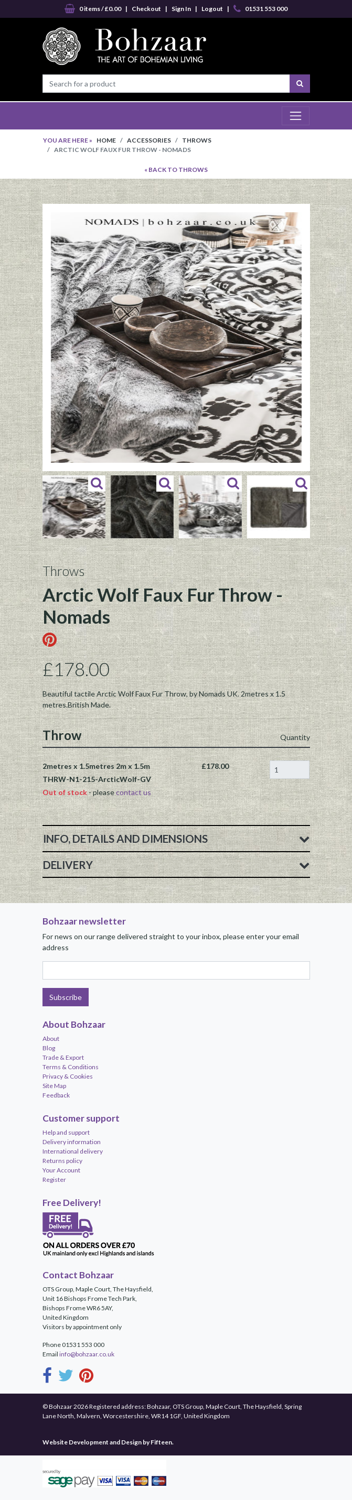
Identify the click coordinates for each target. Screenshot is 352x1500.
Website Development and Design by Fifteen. (108, 1442)
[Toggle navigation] (295, 115)
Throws (196, 140)
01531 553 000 (260, 9)
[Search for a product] (166, 83)
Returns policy (62, 1161)
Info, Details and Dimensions (176, 838)
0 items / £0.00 (93, 9)
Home (106, 140)
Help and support (66, 1132)
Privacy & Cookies (67, 1076)
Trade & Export (63, 1057)
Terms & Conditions (70, 1067)
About (50, 1038)
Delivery (176, 864)
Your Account (61, 1170)
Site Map (54, 1086)
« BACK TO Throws (176, 169)
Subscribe (65, 997)
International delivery (72, 1151)
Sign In (181, 9)
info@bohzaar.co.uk (86, 1354)
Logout (212, 9)
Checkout (146, 9)
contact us (133, 792)
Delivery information (71, 1142)
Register (54, 1179)
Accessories (149, 140)
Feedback (56, 1095)
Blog (48, 1048)
